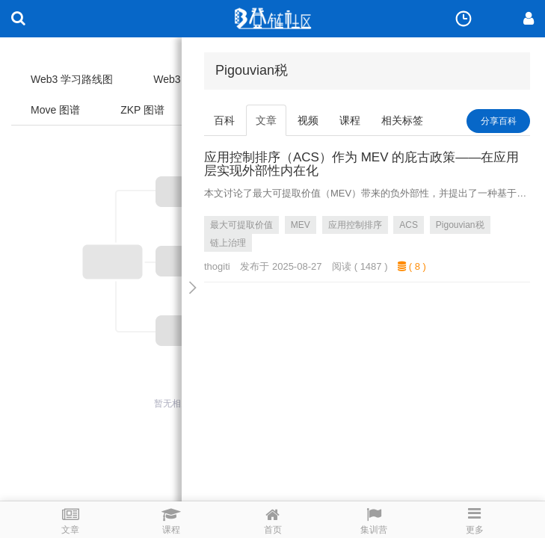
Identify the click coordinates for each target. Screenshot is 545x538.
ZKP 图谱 (142, 110)
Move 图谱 (55, 110)
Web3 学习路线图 (72, 79)
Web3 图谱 (178, 79)
